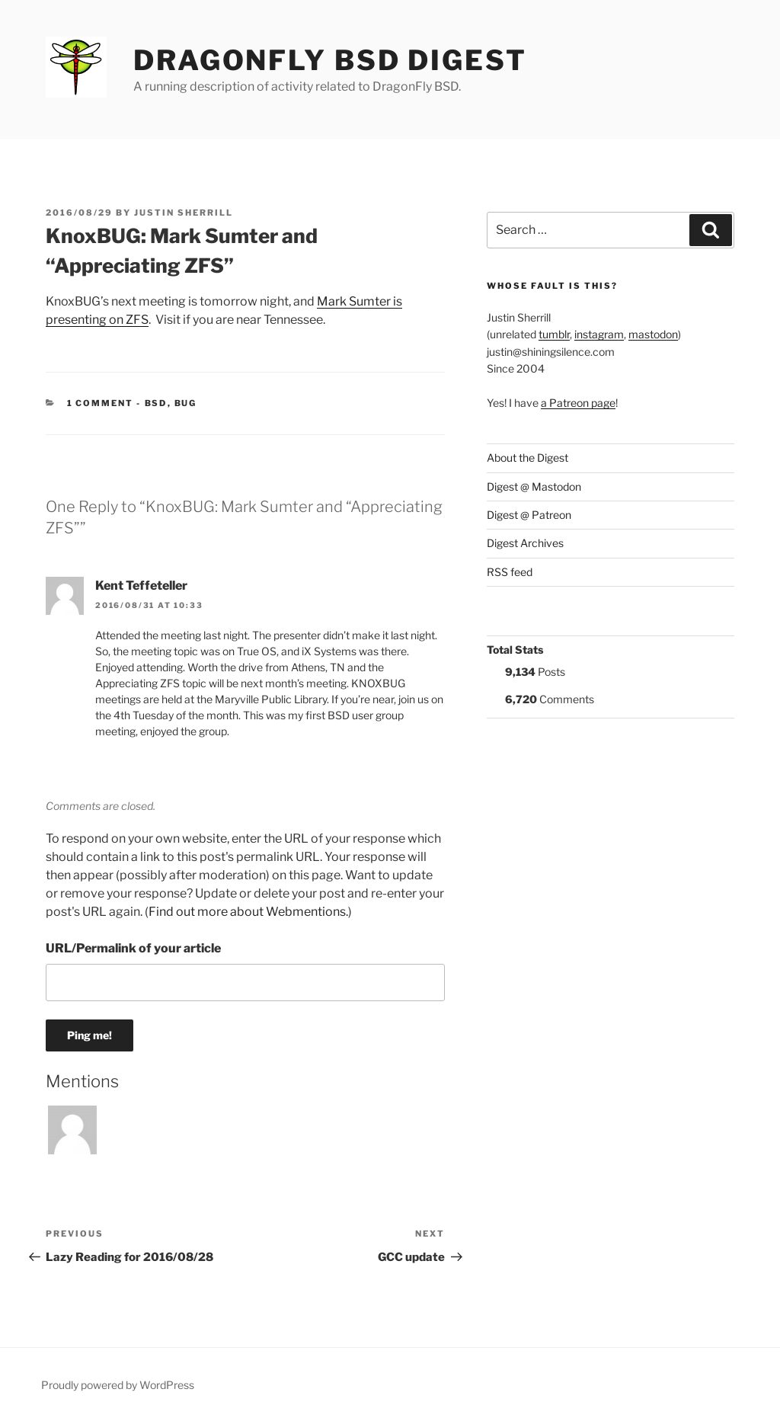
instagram (599, 334)
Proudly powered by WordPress (117, 1384)
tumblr (554, 334)
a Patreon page (578, 402)
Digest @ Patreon (529, 514)
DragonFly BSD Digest (330, 60)
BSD (156, 403)
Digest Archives (525, 542)
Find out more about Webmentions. (248, 911)
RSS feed (509, 571)
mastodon (653, 334)
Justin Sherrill (183, 212)
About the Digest (527, 457)
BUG (185, 403)
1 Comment (100, 403)
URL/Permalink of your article (133, 948)
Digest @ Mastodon (534, 486)
